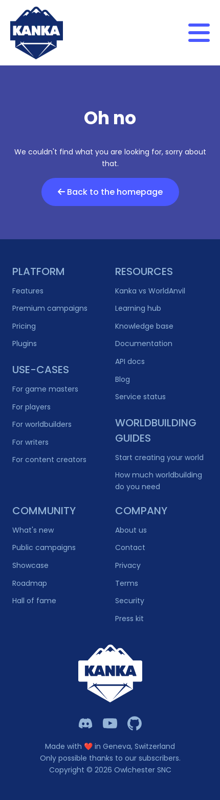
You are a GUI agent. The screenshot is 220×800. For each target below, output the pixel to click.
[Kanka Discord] (85, 723)
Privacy (128, 565)
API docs (130, 361)
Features (27, 291)
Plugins (24, 343)
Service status (140, 397)
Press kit (129, 618)
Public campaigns (44, 547)
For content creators (49, 459)
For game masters (45, 389)
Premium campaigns (49, 308)
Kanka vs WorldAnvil (150, 291)
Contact (130, 547)
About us (131, 530)
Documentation (143, 343)
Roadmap (29, 583)
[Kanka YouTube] (110, 723)
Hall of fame (34, 601)
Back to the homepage (110, 192)
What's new (33, 530)
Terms (126, 583)
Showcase (30, 565)
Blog (122, 379)
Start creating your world (159, 457)
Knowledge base (144, 326)
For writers (30, 442)
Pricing (24, 326)
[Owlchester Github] (134, 723)
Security (129, 601)
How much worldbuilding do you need (158, 481)
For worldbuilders (42, 424)
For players (31, 407)
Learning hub (138, 308)
